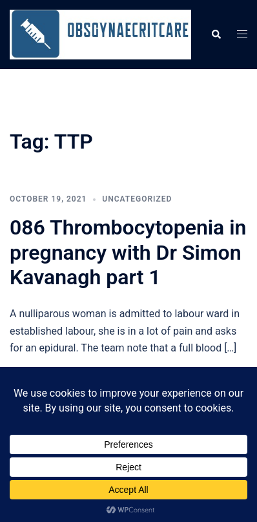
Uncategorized (137, 199)
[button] (216, 34)
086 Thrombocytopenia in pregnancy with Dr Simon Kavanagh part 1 (128, 252)
